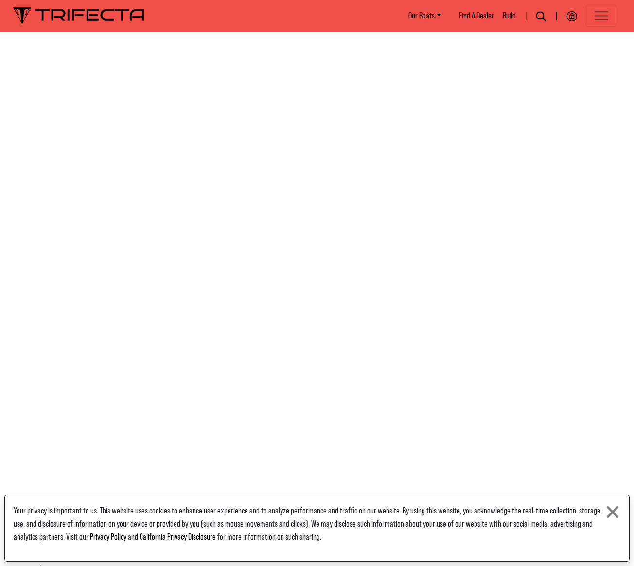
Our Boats (421, 15)
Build (509, 15)
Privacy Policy (108, 537)
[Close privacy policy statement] (612, 512)
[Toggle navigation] (601, 16)
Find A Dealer (476, 15)
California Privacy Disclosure (178, 537)
